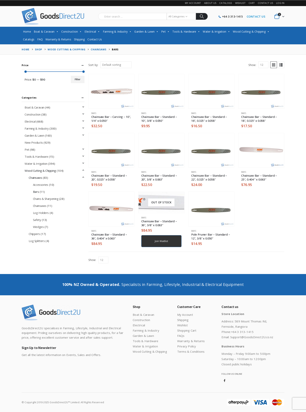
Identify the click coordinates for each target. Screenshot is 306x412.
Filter (77, 79)
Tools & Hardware (186, 31)
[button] (273, 64)
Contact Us (265, 3)
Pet (165, 31)
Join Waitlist (161, 241)
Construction (71, 31)
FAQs (181, 336)
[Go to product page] (111, 91)
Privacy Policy (186, 346)
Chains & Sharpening (45, 199)
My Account (193, 3)
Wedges (38, 227)
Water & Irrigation (216, 31)
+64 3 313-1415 (232, 16)
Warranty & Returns (58, 39)
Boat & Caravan (46, 31)
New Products (34, 142)
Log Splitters (37, 241)
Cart (252, 3)
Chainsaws (35, 178)
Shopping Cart (187, 330)
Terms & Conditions (191, 351)
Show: (252, 65)
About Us (210, 3)
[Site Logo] (53, 16)
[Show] (263, 64)
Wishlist (240, 3)
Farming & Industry (117, 31)
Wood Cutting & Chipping (251, 31)
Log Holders (41, 213)
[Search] (202, 16)
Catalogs (225, 3)
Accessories (40, 185)
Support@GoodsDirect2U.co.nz (251, 337)
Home (27, 31)
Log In (280, 3)
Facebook (224, 381)
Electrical (92, 31)
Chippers (34, 234)
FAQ (40, 39)
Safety (37, 220)
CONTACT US (256, 16)
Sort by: (93, 65)
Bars (93, 113)
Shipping (79, 39)
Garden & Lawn (146, 31)
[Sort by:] (116, 64)
